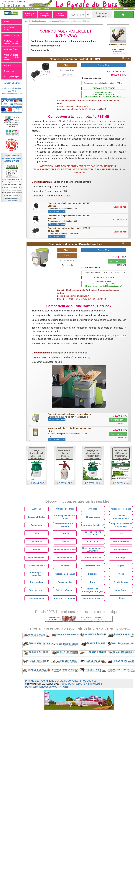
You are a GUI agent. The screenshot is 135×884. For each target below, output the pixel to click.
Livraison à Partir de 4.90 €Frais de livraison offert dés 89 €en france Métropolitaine (12, 88)
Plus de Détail (103, 65)
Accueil (27, 21)
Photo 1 (67, 65)
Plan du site (32, 680)
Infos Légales (88, 680)
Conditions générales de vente (59, 680)
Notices (67, 255)
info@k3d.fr (95, 683)
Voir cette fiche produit (57, 212)
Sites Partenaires (71, 683)
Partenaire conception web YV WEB (47, 686)
